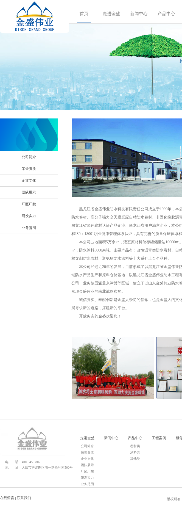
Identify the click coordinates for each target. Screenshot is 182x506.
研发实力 (29, 216)
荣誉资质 (29, 169)
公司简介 (29, 157)
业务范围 (29, 228)
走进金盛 (111, 13)
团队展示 (29, 192)
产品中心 (166, 13)
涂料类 (135, 452)
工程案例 (159, 438)
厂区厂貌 (29, 204)
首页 (84, 13)
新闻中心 (139, 13)
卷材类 (135, 446)
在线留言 (7, 498)
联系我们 (24, 498)
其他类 (135, 459)
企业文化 (29, 180)
